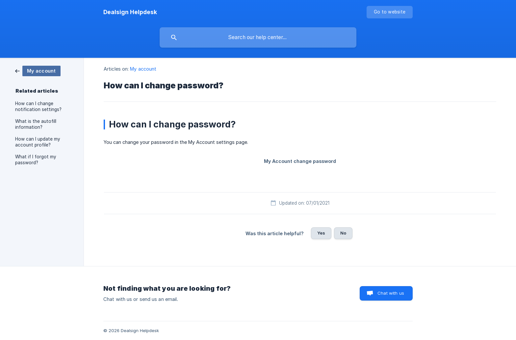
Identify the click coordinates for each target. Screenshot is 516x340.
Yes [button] (321, 233)
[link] (38, 70)
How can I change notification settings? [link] (38, 106)
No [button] (343, 233)
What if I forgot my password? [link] (35, 159)
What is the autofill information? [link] (35, 124)
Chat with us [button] (390, 293)
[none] (130, 12)
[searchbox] (258, 37)
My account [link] (143, 69)
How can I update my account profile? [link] (37, 141)
